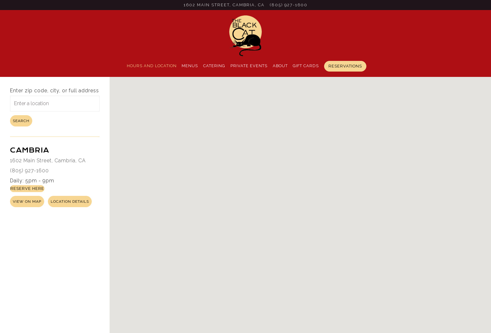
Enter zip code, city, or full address (54, 91)
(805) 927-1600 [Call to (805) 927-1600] (289, 5)
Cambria (29, 150)
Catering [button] (214, 65)
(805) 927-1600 (29, 171)
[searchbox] (55, 103)
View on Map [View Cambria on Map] (27, 201)
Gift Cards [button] (306, 65)
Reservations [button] (345, 66)
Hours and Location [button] (152, 65)
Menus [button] (190, 65)
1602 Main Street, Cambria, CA (48, 161)
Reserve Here (27, 188)
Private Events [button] (248, 65)
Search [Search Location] (21, 121)
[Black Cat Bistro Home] (245, 35)
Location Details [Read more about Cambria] (70, 201)
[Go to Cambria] (224, 5)
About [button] (280, 65)
